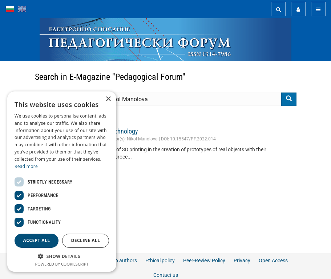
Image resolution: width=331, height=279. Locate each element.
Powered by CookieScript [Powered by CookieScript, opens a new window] (62, 264)
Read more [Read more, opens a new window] (26, 166)
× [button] (108, 99)
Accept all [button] (36, 240)
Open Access (273, 260)
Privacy (242, 260)
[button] (62, 256)
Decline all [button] (85, 240)
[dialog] (61, 181)
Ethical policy (160, 260)
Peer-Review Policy (204, 260)
